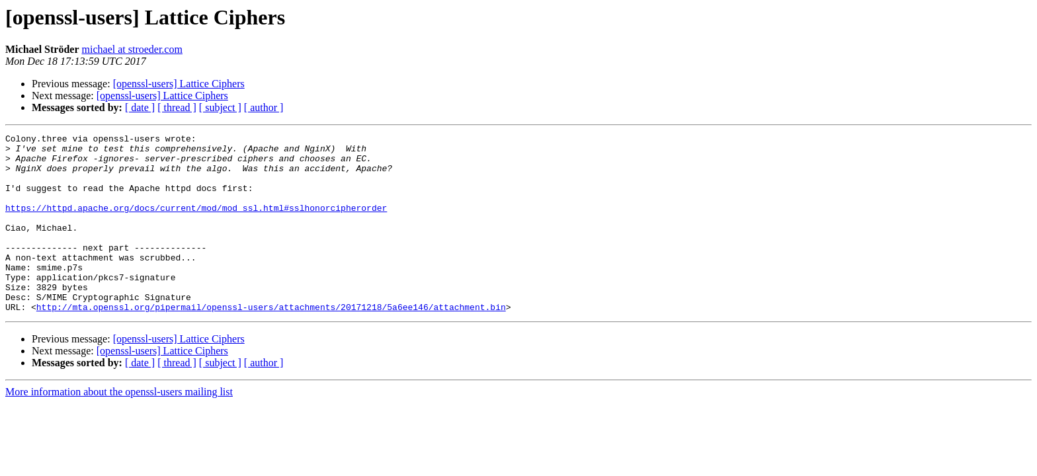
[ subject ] (220, 107)
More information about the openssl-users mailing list (119, 427)
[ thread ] (176, 107)
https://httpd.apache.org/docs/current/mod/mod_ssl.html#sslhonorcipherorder (196, 223)
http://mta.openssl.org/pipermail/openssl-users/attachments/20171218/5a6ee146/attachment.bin (271, 342)
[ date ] (140, 107)
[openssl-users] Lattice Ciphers (179, 83)
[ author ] (264, 107)
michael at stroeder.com (132, 49)
